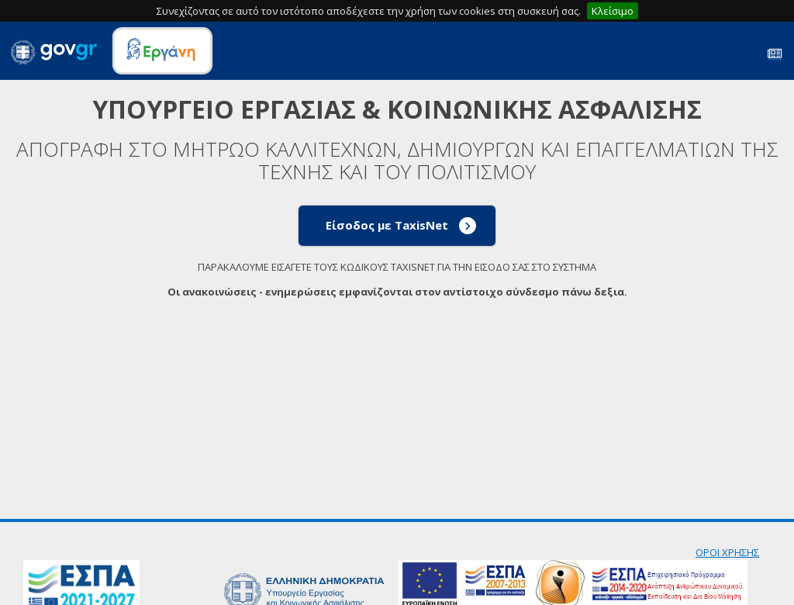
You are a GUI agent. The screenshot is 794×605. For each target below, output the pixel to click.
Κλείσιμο (612, 11)
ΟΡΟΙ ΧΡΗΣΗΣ (727, 552)
